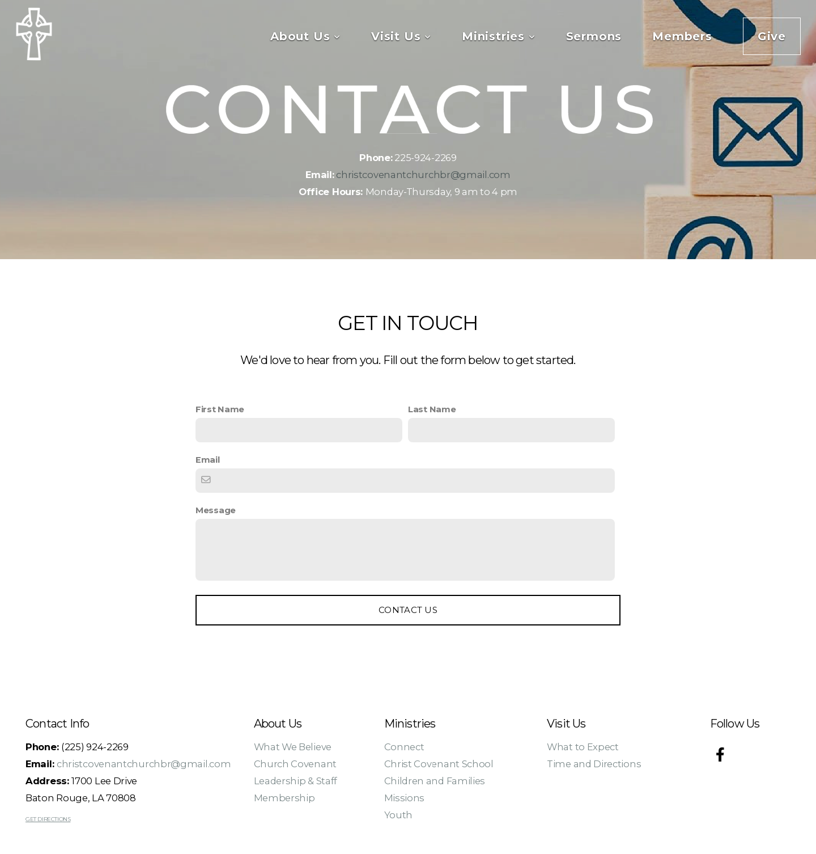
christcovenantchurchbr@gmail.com (423, 174)
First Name (220, 409)
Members (682, 36)
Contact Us (408, 609)
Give (772, 36)
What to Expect (583, 746)
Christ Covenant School (439, 764)
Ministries (499, 36)
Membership (284, 798)
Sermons (594, 36)
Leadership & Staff (296, 781)
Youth (398, 815)
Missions (404, 798)
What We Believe (293, 746)
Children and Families (435, 781)
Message (216, 510)
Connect (404, 746)
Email (208, 460)
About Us (305, 36)
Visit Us (401, 36)
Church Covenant (295, 764)
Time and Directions (594, 764)
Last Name (432, 409)
